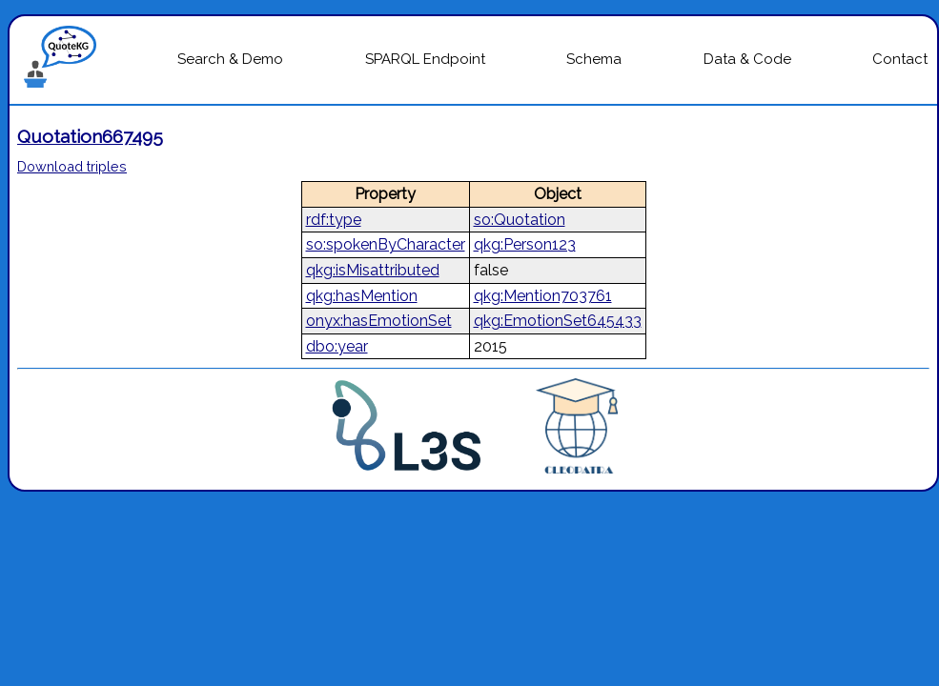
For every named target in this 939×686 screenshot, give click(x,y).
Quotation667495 (90, 136)
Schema (594, 59)
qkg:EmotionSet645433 (558, 321)
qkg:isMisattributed (372, 270)
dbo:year (337, 346)
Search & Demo (230, 59)
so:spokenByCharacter (385, 244)
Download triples (72, 166)
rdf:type (333, 220)
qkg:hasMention (362, 296)
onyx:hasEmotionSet (379, 321)
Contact (900, 59)
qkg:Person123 (525, 244)
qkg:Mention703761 (543, 296)
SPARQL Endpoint (425, 59)
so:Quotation (519, 220)
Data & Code (747, 59)
